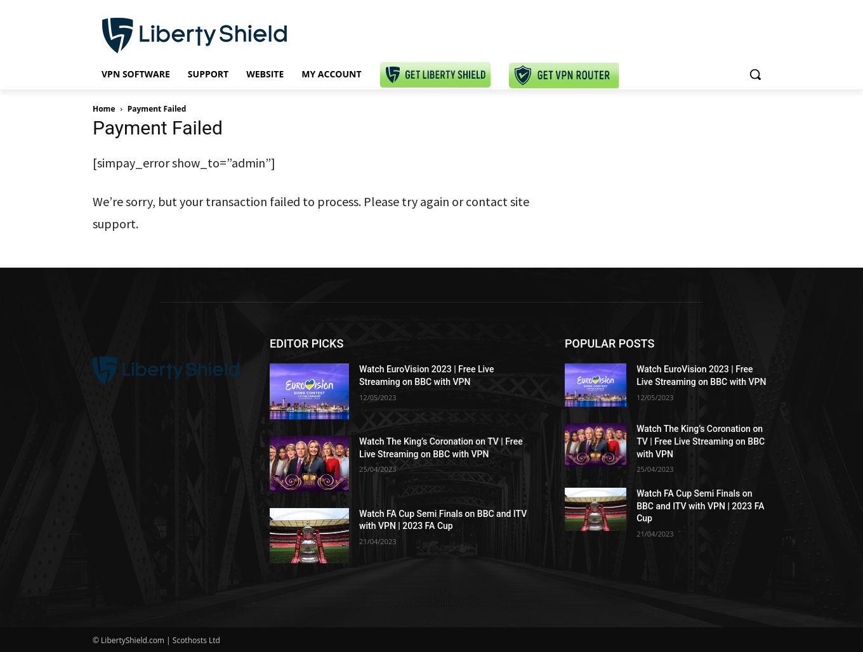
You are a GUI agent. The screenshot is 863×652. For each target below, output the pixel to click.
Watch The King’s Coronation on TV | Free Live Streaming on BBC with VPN (700, 441)
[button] (755, 74)
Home (104, 108)
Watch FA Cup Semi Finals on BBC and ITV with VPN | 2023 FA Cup (700, 505)
